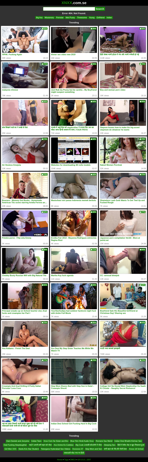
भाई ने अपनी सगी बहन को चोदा (40, 445)
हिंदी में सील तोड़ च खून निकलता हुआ (130, 445)
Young (91, 18)
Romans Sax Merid (104, 441)
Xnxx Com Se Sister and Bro (56, 441)
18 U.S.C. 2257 (84, 460)
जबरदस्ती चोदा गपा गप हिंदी (74, 453)
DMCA (73, 460)
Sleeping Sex (109, 445)
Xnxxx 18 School (136, 449)
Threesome (82, 18)
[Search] (69, 9)
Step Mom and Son (93, 449)
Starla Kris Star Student (29, 449)
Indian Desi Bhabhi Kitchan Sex (128, 441)
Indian (109, 18)
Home (59, 460)
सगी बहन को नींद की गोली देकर (115, 449)
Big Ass (39, 18)
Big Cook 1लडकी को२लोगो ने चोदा (89, 445)
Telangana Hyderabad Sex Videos (55, 449)
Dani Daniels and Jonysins (17, 441)
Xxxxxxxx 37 (77, 449)
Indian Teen (36, 441)
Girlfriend (101, 18)
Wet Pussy (70, 18)
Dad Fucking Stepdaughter (15, 445)
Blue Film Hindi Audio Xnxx (82, 441)
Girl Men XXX (10, 449)
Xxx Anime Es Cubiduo (64, 445)
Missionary (49, 18)
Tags (66, 460)
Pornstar (59, 18)
